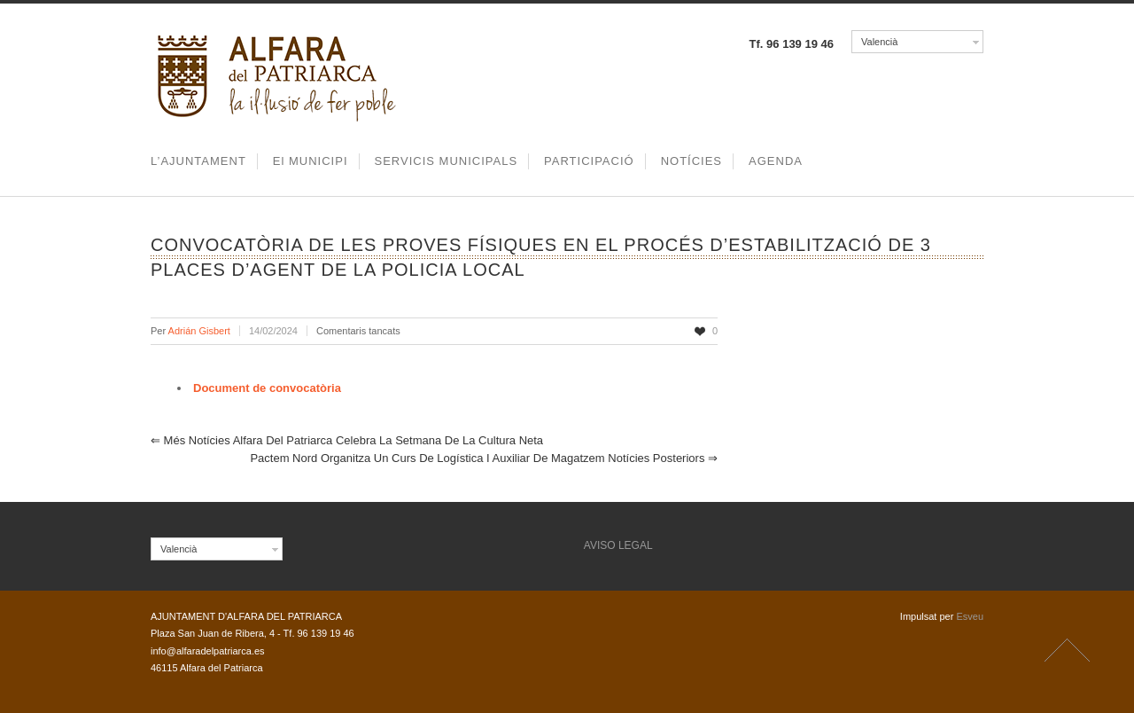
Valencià (879, 41)
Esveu (969, 616)
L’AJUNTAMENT (198, 161)
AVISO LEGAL (618, 545)
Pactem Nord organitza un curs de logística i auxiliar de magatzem (484, 458)
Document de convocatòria (267, 388)
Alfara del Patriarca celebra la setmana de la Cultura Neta (347, 440)
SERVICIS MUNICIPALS (446, 161)
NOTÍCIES (691, 161)
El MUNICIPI (310, 161)
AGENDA (776, 161)
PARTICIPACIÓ (589, 161)
